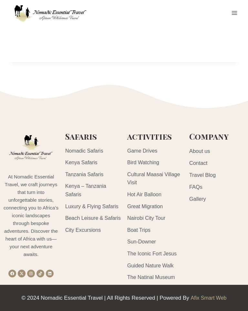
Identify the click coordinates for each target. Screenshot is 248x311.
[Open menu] (234, 13)
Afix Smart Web (209, 298)
